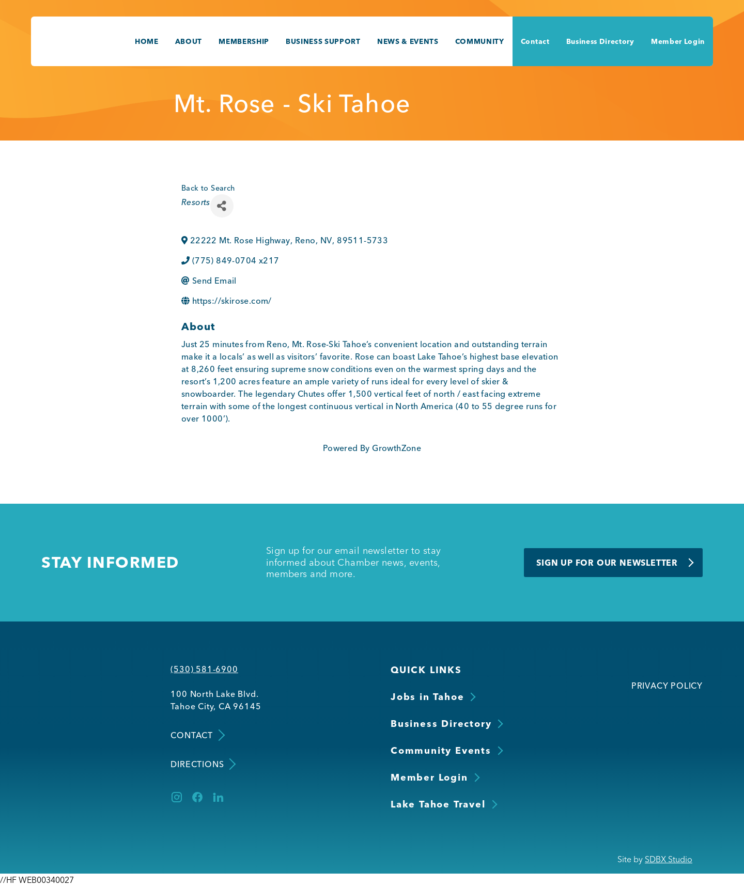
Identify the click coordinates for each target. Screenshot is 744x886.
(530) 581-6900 (204, 669)
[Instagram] (177, 797)
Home (147, 41)
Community (479, 41)
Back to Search (208, 188)
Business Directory (600, 41)
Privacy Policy (667, 685)
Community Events (441, 750)
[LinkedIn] (218, 797)
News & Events (408, 41)
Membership (244, 41)
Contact (535, 41)
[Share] (222, 205)
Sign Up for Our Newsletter (607, 562)
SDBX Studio (668, 859)
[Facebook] (197, 797)
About (188, 41)
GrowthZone (396, 448)
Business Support (323, 41)
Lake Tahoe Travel (438, 804)
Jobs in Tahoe (427, 697)
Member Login (678, 41)
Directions (202, 764)
